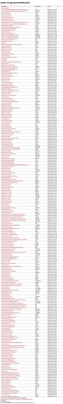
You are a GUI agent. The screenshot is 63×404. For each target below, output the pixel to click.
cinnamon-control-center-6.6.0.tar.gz (10, 90)
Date (48, 6)
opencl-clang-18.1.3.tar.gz (7, 245)
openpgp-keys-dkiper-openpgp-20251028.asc (12, 247)
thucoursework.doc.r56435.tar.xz (9, 350)
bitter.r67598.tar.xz (5, 71)
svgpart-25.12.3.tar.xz (6, 340)
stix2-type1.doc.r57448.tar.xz (8, 336)
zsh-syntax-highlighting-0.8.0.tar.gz (9, 396)
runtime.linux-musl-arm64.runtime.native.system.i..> (13, 299)
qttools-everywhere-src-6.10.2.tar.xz (10, 290)
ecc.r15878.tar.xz (5, 119)
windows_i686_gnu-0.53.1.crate (9, 377)
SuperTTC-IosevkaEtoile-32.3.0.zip (9, 35)
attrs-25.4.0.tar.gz (5, 55)
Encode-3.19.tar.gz (5, 16)
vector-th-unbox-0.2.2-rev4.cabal (9, 369)
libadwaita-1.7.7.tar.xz (6, 191)
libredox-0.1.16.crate (6, 199)
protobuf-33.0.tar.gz (6, 272)
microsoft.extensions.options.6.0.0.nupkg (11, 217)
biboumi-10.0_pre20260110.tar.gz (9, 68)
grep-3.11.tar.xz (5, 157)
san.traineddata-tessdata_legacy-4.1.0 (10, 312)
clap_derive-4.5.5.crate (6, 92)
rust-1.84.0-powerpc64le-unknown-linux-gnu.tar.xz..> (14, 306)
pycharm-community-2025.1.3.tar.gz (10, 280)
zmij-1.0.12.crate (5, 394)
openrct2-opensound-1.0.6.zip (8, 249)
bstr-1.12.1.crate (5, 77)
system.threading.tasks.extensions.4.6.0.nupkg (12, 347)
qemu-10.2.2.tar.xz (5, 288)
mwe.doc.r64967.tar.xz (6, 226)
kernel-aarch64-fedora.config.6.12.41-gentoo (12, 180)
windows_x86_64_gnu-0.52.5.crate (9, 379)
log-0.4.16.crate (5, 204)
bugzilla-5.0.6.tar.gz (6, 79)
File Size (37, 6)
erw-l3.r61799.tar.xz (6, 125)
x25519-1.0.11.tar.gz (6, 380)
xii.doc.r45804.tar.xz (6, 382)
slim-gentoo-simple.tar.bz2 (7, 326)
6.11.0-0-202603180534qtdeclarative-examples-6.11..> (14, 11)
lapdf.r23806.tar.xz (5, 185)
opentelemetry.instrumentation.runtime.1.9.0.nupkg (13, 252)
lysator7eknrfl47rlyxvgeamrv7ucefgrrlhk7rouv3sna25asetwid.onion (16, 399)
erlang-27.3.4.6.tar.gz (6, 122)
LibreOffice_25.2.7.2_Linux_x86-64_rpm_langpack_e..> (14, 22)
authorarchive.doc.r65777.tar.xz (8, 57)
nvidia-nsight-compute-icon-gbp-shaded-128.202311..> (14, 239)
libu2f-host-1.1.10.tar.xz (7, 201)
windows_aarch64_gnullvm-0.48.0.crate (10, 375)
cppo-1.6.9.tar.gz (5, 96)
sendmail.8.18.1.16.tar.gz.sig (8, 320)
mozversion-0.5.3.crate (6, 223)
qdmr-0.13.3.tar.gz (5, 287)
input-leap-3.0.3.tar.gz (6, 171)
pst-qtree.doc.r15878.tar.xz (7, 279)
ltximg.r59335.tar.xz (6, 209)
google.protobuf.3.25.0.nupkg (8, 153)
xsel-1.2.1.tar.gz (5, 383)
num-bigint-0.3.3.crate (6, 236)
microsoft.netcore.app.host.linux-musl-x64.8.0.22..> (13, 218)
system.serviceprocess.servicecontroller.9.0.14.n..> (13, 345)
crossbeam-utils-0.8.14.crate (8, 100)
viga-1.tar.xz (4, 371)
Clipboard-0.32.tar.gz (6, 14)
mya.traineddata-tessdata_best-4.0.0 (10, 228)
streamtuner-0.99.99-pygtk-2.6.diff (9, 337)
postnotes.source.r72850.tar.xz (8, 271)
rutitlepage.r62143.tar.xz (7, 310)
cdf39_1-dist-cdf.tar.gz (6, 88)
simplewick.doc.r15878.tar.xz (8, 325)
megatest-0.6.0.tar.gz (6, 212)
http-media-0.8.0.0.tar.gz (7, 166)
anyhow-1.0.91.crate (6, 46)
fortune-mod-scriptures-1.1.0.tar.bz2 (10, 138)
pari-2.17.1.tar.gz (5, 261)
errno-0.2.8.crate (5, 123)
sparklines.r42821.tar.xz (7, 331)
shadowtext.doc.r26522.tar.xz (8, 321)
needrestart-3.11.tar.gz (6, 230)
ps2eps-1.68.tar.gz (5, 274)
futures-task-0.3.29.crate (7, 144)
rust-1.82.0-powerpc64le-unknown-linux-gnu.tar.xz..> (14, 304)
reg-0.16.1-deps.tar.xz (6, 296)
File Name (3, 6)
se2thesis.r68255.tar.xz (6, 318)
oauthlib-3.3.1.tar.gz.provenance (9, 241)
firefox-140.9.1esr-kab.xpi (7, 133)
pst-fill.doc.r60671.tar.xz (7, 277)
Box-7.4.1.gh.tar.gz (5, 12)
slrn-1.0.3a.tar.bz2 (5, 328)
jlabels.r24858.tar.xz (6, 177)
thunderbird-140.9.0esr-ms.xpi (8, 352)
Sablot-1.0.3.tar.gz (5, 31)
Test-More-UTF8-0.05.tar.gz (8, 39)
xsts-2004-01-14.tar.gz (6, 385)
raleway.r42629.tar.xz (6, 293)
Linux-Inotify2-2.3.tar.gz (7, 25)
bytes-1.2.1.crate (5, 80)
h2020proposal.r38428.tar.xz (8, 160)
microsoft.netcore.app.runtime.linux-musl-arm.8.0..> (13, 220)
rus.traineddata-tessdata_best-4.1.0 (9, 301)
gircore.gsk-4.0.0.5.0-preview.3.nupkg (10, 149)
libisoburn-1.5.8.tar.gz (6, 196)
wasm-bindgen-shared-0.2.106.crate (10, 374)
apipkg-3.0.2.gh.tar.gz (6, 47)
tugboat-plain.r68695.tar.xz (7, 359)
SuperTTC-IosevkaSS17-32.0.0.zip (9, 38)
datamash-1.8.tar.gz (6, 104)
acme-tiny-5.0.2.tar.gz (6, 41)
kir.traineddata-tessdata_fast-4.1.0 (9, 182)
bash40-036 (4, 58)
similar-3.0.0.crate (5, 323)
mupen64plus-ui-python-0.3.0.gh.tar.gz (10, 225)
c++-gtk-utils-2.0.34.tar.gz (7, 82)
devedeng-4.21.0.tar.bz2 (7, 109)
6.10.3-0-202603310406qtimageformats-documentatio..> (15, 9)
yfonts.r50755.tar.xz (6, 388)
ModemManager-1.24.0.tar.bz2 (8, 28)
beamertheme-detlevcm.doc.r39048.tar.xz (11, 61)
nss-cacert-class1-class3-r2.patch (9, 234)
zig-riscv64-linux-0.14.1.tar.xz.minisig (10, 391)
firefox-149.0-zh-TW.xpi (6, 134)
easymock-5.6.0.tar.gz (6, 117)
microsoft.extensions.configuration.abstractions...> (13, 215)
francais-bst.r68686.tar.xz (7, 139)
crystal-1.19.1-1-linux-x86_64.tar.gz (9, 101)
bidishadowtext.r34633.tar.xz (8, 69)
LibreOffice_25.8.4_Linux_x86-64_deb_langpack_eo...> (14, 23)
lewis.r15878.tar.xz (5, 188)
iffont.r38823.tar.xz (5, 168)
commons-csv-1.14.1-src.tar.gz (8, 95)
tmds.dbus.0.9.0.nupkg (6, 356)
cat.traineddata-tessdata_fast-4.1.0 (9, 87)
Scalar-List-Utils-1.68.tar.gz (7, 33)
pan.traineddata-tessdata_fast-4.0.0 (9, 256)
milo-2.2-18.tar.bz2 (5, 222)
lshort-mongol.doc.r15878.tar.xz (8, 207)
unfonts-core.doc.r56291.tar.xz (8, 361)
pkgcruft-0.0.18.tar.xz (6, 268)
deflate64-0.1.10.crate (6, 106)
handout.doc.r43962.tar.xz (7, 161)
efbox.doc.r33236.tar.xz (7, 120)
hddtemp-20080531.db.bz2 (7, 163)
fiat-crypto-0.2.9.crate (6, 130)
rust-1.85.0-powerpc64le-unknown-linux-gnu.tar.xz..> (14, 307)
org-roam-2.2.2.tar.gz (6, 253)
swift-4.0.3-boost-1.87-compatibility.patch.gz (11, 342)
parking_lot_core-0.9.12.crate (8, 263)
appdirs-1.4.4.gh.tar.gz (6, 49)
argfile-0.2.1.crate (5, 50)
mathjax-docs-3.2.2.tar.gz (7, 211)
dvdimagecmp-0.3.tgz (6, 115)
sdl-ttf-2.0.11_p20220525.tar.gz (8, 317)
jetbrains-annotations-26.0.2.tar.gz (9, 176)
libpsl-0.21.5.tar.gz (5, 198)
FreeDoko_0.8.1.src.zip (6, 19)
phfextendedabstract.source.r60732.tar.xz (11, 266)
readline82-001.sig (5, 295)
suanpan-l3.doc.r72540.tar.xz (8, 339)
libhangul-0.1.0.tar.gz (6, 195)
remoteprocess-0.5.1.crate (7, 298)
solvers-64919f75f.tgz (6, 329)
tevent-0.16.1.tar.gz (6, 348)
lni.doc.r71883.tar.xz (6, 203)
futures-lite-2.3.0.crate (6, 142)
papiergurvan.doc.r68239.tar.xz (8, 258)
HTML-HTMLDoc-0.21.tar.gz (8, 20)
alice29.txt (3, 42)
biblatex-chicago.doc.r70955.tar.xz (9, 66)
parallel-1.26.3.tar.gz (6, 260)
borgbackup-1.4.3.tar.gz (7, 76)
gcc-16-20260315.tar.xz (7, 145)
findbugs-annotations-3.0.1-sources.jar (10, 131)
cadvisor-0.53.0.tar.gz (6, 84)
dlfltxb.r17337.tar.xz (6, 112)
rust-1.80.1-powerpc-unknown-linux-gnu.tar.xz (12, 302)
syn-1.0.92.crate (5, 344)
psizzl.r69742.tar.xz (6, 275)
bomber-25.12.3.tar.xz (6, 74)
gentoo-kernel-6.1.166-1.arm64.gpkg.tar (11, 147)
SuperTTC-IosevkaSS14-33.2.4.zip (9, 36)
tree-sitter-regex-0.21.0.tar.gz (8, 358)
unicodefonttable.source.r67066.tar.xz (10, 363)
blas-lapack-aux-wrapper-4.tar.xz (9, 73)
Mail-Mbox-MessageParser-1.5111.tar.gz (11, 27)
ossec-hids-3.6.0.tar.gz (6, 255)
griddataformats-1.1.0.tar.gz (8, 158)
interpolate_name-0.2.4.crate (8, 172)
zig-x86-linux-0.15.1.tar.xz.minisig (9, 393)
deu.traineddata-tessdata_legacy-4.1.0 (10, 107)
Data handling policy (5, 401)
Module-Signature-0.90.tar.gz (8, 30)
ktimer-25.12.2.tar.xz (6, 184)
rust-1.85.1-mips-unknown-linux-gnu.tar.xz (11, 309)
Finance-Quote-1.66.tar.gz (7, 17)
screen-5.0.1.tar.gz (5, 315)
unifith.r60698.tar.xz (6, 364)
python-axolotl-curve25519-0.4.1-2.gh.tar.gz (11, 283)
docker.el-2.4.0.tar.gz (6, 114)
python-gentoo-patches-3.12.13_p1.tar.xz (11, 285)
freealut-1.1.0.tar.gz (6, 141)
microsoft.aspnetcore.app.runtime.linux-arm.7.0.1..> (13, 214)
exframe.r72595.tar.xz (6, 126)
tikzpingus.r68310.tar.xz (7, 353)
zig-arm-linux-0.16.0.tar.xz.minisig (9, 390)
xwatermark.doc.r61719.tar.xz (8, 386)
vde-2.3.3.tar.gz (5, 366)
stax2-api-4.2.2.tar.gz (6, 334)
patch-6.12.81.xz (5, 264)
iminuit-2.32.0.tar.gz (6, 169)
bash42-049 (4, 60)
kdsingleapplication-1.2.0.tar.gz (8, 179)
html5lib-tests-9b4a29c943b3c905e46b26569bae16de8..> (15, 164)
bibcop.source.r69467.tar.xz (8, 65)
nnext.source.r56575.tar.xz (7, 231)
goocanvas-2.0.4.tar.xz (6, 152)
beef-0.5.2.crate (5, 63)
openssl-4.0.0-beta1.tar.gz (7, 250)
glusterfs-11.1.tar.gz (6, 150)
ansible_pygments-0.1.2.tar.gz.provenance (11, 44)
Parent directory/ (5, 8)
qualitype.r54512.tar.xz (6, 291)
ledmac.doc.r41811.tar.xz (7, 187)
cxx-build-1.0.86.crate (6, 103)
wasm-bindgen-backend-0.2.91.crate (10, 372)
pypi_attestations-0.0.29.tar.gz (8, 282)
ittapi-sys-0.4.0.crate (6, 174)
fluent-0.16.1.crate (5, 136)
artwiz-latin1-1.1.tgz (6, 52)
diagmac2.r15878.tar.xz (7, 111)
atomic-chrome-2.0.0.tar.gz (7, 54)
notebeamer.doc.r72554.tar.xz (8, 233)
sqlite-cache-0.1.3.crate (7, 333)
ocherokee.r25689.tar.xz (7, 242)
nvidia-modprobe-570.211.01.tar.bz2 (10, 237)
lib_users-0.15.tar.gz (6, 190)
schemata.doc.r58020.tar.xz (8, 314)
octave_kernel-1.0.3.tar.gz (7, 244)
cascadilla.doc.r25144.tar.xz (8, 85)
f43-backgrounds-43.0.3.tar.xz (8, 128)
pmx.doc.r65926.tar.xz (6, 269)
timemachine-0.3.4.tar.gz (7, 355)
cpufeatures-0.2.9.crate (6, 98)
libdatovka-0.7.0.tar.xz (6, 193)
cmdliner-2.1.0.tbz (5, 93)
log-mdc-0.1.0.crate (6, 206)
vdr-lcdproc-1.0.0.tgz (6, 367)
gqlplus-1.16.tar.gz (5, 155)
